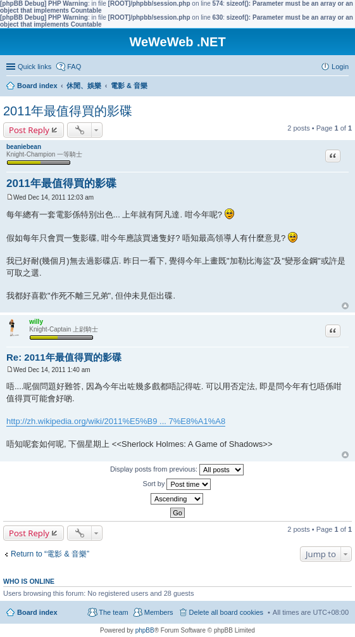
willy (36, 321)
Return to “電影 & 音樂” (50, 554)
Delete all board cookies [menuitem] (226, 612)
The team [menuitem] (113, 612)
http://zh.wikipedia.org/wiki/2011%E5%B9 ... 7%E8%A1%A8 (115, 421)
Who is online (28, 581)
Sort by (177, 484)
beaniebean (23, 146)
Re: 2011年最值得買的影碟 (63, 357)
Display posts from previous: (177, 469)
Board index (37, 612)
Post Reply (29, 130)
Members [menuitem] (158, 612)
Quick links (34, 66)
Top (345, 305)
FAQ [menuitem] (74, 66)
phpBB (144, 630)
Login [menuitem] (340, 66)
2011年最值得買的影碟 (68, 111)
